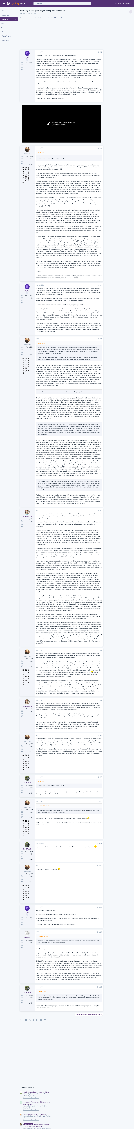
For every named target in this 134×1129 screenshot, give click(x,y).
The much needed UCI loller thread (115, 228)
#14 (96, 996)
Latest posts (105, 197)
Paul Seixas (108, 212)
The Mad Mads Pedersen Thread (115, 237)
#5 (96, 550)
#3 (96, 299)
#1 (96, 52)
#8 (96, 799)
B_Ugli (27, 13)
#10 (96, 865)
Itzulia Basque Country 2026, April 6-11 (117, 118)
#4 (96, 359)
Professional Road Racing (112, 124)
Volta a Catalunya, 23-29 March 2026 (116, 140)
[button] (4, 3)
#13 (96, 971)
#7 (96, 760)
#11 (96, 907)
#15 (96, 1055)
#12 (96, 929)
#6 (96, 704)
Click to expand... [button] (69, 382)
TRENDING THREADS (107, 113)
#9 (96, 841)
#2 (96, 154)
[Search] (59, 3)
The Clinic (107, 216)
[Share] (93, 52)
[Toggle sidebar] (130, 12)
